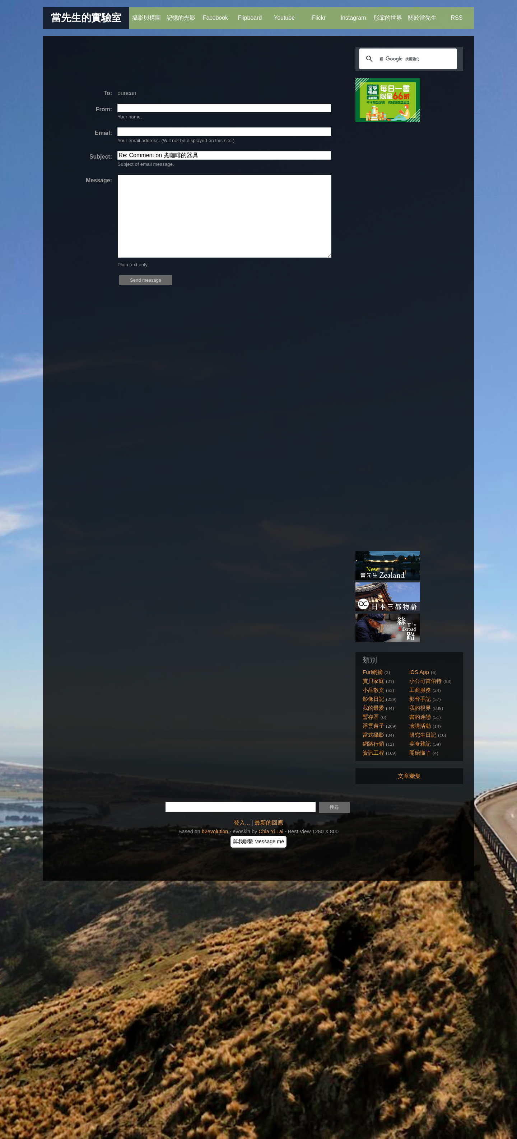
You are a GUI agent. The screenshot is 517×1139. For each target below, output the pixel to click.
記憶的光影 (181, 14)
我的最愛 (373, 708)
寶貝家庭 (373, 681)
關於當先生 (422, 14)
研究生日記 (422, 735)
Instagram (353, 14)
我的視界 (420, 708)
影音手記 (420, 699)
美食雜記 (420, 744)
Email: (103, 133)
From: (104, 109)
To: (107, 93)
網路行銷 (373, 744)
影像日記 (373, 699)
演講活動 (420, 726)
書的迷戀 (420, 717)
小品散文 (373, 690)
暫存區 (371, 717)
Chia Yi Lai (270, 831)
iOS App (419, 672)
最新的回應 (269, 823)
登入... (242, 823)
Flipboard (250, 14)
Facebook (215, 14)
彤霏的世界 (387, 14)
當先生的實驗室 (86, 17)
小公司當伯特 (425, 681)
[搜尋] (406, 59)
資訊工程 (373, 753)
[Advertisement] (184, 63)
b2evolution (215, 831)
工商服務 (420, 690)
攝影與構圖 (146, 14)
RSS (456, 14)
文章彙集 (409, 776)
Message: (99, 180)
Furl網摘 (373, 672)
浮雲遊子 (373, 726)
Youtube (284, 14)
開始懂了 (420, 753)
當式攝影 (373, 735)
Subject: (100, 157)
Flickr (318, 14)
